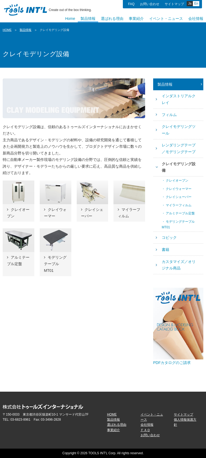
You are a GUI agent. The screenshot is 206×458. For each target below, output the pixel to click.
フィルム (169, 115)
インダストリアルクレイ (179, 99)
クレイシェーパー (179, 197)
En (196, 3)
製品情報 (25, 29)
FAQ (131, 4)
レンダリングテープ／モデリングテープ (179, 148)
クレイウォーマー (179, 189)
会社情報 (147, 425)
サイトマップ (174, 4)
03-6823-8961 (20, 419)
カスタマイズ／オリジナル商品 (179, 265)
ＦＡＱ (145, 430)
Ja (190, 3)
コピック (169, 237)
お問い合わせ (149, 4)
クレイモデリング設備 (179, 167)
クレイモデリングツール (179, 129)
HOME (7, 29)
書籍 (165, 249)
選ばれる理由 (116, 425)
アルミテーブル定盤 (180, 213)
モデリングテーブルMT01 (178, 224)
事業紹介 (113, 430)
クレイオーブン (177, 180)
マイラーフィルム (179, 205)
